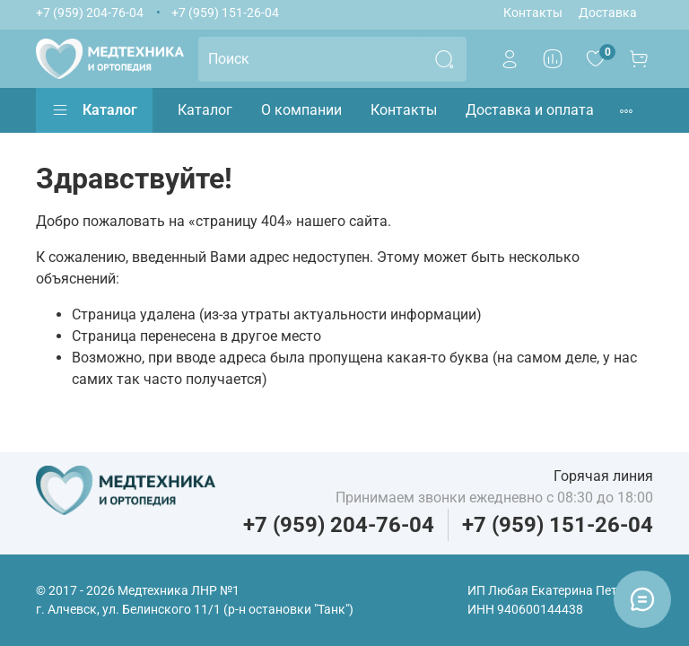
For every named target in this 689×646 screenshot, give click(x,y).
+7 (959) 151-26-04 (225, 13)
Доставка (608, 13)
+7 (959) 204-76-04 (90, 13)
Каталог (94, 110)
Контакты (533, 13)
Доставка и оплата (530, 109)
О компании (301, 109)
